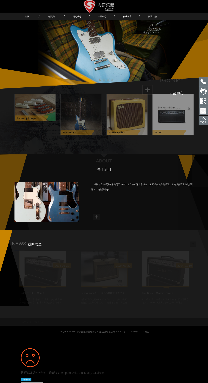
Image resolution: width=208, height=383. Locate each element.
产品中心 (102, 16)
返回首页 (26, 379)
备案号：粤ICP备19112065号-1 (124, 331)
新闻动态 (77, 16)
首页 (27, 16)
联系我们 (152, 16)
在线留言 (127, 16)
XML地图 (144, 331)
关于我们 (52, 16)
